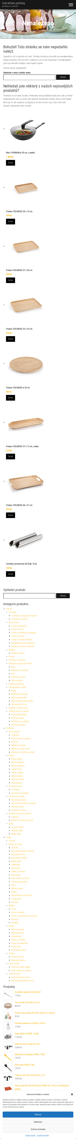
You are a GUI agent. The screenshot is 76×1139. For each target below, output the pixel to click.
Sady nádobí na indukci (21, 970)
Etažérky (15, 817)
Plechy (11, 656)
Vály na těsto (17, 680)
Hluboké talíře (17, 830)
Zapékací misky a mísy (18, 708)
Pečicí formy (14, 622)
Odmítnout (38, 1122)
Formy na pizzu (17, 636)
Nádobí (12, 905)
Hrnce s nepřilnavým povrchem (24, 916)
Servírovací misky (18, 800)
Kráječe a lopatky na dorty (22, 820)
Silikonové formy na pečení (22, 646)
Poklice (12, 953)
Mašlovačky (16, 861)
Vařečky (14, 902)
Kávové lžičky (17, 776)
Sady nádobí (14, 963)
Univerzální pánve (18, 950)
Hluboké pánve (17, 933)
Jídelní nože (16, 769)
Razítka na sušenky (19, 694)
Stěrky (14, 892)
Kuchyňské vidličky (19, 858)
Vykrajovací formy (19, 704)
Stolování (10, 728)
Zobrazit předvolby (38, 1129)
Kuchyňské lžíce (18, 854)
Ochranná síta (17, 956)
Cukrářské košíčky (19, 714)
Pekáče (12, 650)
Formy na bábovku (19, 626)
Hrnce (13, 909)
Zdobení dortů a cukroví (19, 711)
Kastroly (14, 919)
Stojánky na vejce (18, 810)
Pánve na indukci (18, 939)
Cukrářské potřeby (43, 1135)
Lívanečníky (16, 936)
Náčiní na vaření (15, 844)
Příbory (12, 755)
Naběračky (15, 864)
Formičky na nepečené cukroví (24, 615)
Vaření (8, 837)
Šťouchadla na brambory (21, 895)
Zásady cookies (31, 1135)
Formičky (12, 612)
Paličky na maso (18, 871)
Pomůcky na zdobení (20, 721)
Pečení (9, 609)
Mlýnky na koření (18, 745)
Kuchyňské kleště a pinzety (22, 851)
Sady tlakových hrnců (20, 977)
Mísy (13, 667)
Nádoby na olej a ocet (20, 748)
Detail (10, 162)
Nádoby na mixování (19, 670)
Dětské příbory (17, 762)
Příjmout (38, 1114)
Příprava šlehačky (16, 684)
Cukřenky (15, 735)
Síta (13, 673)
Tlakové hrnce (15, 974)
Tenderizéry (16, 898)
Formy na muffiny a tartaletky (23, 632)
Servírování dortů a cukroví (20, 813)
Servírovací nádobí (16, 796)
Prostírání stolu (15, 786)
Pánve (11, 926)
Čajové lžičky (16, 759)
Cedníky (14, 847)
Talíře (11, 823)
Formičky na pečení (19, 619)
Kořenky (14, 742)
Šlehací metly (17, 888)
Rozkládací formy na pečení (23, 643)
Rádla (13, 690)
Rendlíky (14, 922)
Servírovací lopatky (19, 881)
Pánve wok (16, 946)
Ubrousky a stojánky (20, 793)
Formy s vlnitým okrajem (21, 639)
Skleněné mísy (17, 806)
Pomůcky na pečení (17, 660)
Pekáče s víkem (18, 653)
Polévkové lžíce (17, 779)
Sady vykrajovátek (19, 697)
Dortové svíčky (17, 718)
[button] (72, 1094)
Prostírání (15, 789)
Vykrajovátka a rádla (17, 687)
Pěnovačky (15, 875)
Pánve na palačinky (19, 943)
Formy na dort (17, 629)
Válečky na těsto (18, 677)
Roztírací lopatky (18, 725)
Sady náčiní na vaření (20, 878)
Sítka (13, 885)
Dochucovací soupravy (21, 738)
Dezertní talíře (17, 827)
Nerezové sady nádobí (20, 967)
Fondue (12, 841)
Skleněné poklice (18, 960)
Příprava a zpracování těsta (20, 663)
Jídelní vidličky (17, 772)
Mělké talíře (16, 834)
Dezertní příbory (18, 765)
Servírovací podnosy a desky (23, 803)
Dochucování (14, 731)
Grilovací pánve (17, 929)
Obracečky (15, 868)
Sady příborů (16, 783)
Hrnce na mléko (18, 912)
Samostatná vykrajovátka (22, 701)
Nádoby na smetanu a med (22, 752)
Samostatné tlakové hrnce (22, 980)
